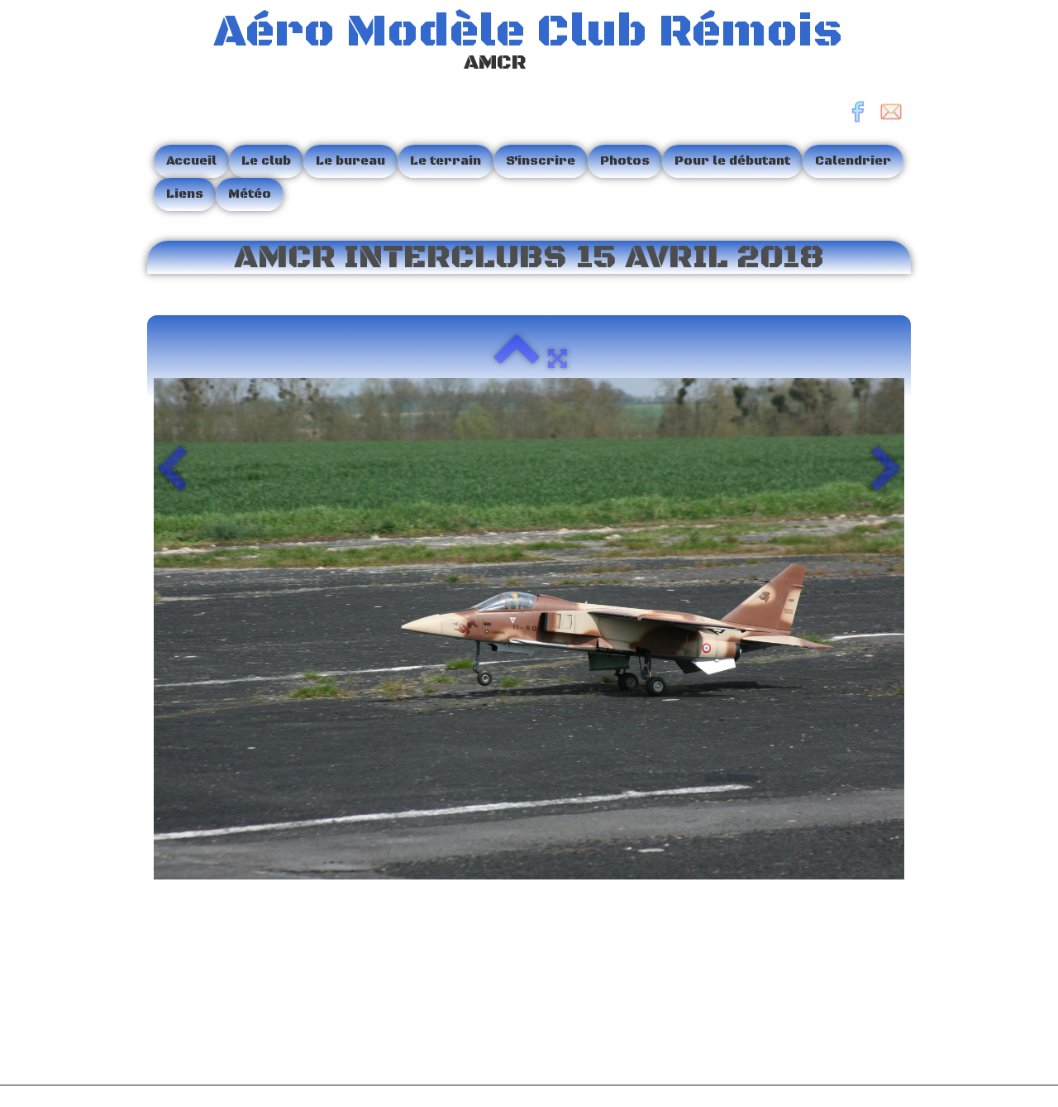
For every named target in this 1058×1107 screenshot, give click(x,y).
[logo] (501, 44)
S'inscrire (540, 161)
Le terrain (445, 161)
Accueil (191, 161)
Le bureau (350, 161)
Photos (625, 161)
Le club (266, 161)
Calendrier (853, 161)
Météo (249, 194)
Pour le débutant (732, 161)
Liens (184, 194)
